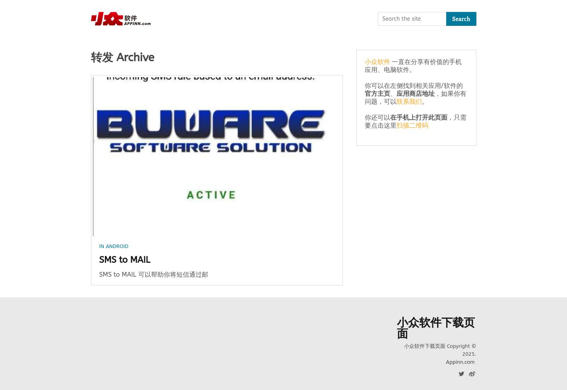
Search (461, 19)
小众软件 (377, 62)
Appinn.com (460, 362)
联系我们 (409, 101)
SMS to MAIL (124, 260)
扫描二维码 (412, 125)
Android (117, 246)
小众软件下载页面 (436, 328)
